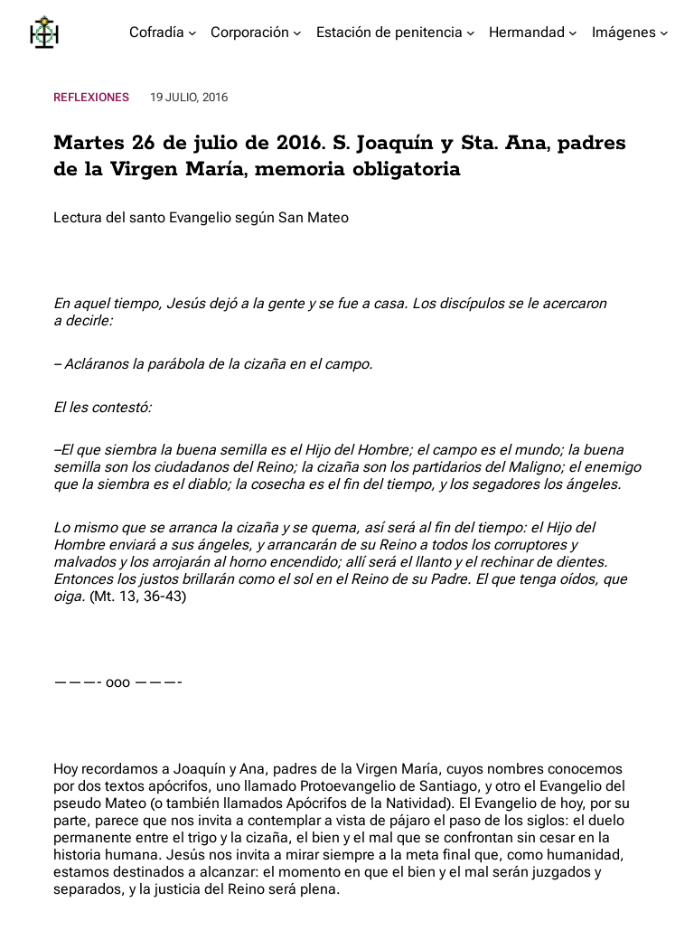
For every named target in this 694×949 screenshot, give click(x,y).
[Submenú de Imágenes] (664, 32)
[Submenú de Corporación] (297, 32)
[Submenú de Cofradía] (192, 32)
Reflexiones (91, 97)
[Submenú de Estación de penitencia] (470, 32)
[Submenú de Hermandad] (572, 32)
